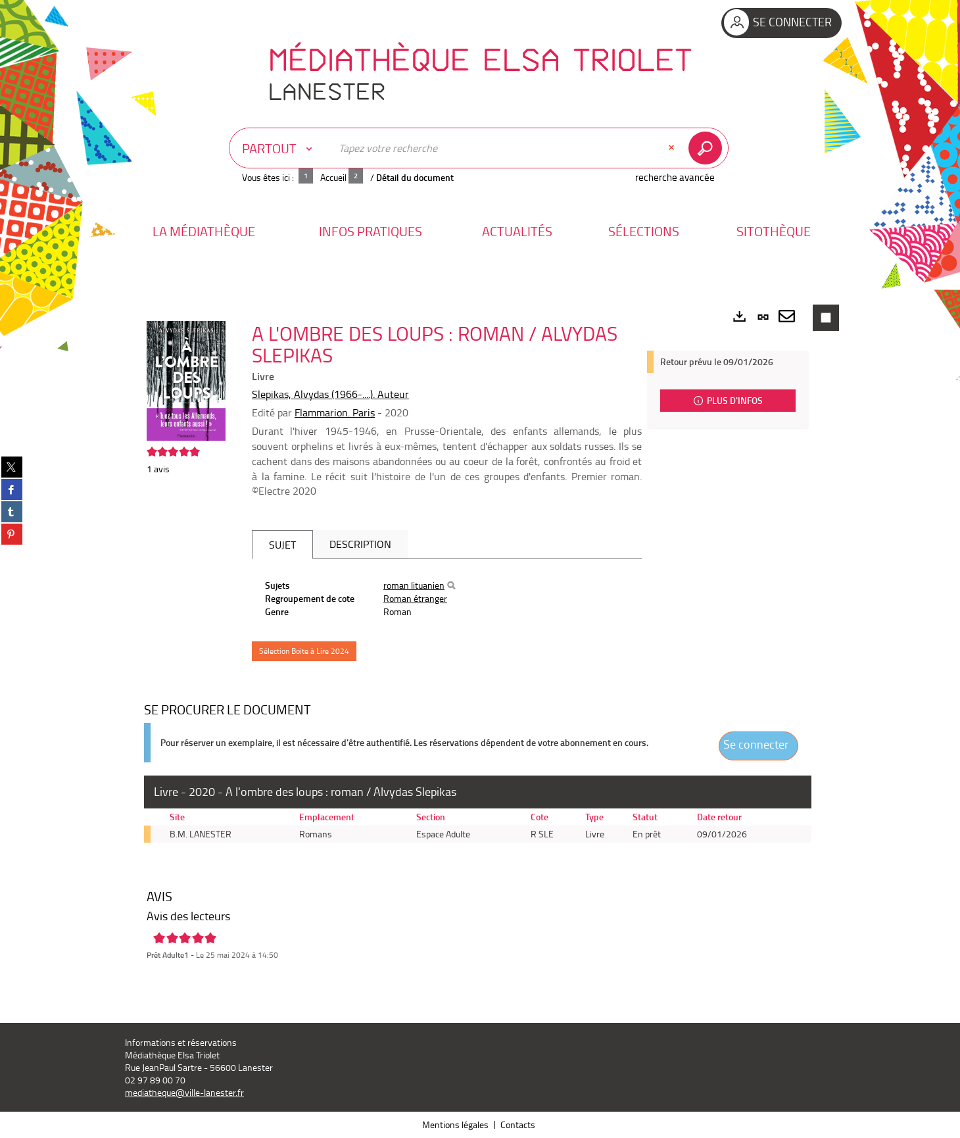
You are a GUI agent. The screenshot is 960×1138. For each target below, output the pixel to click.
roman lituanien (413, 585)
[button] (204, 231)
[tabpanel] (447, 598)
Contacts (517, 1124)
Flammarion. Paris (335, 412)
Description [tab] (360, 544)
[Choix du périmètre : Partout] (280, 148)
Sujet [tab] (282, 544)
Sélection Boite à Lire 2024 (304, 650)
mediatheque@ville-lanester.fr (184, 1092)
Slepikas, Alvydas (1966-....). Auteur (330, 394)
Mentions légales (455, 1124)
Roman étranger (415, 598)
